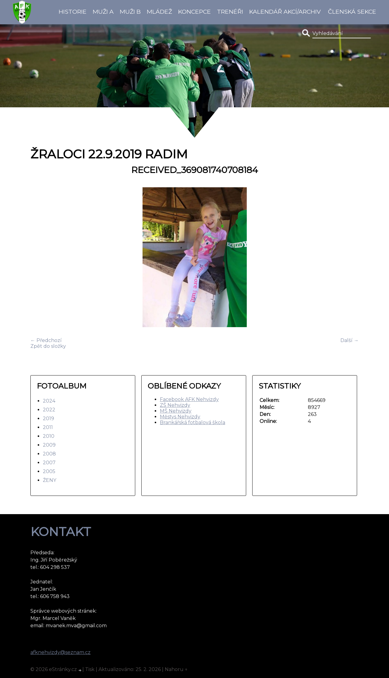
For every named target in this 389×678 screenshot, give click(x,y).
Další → (349, 340)
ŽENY (49, 480)
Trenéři (230, 11)
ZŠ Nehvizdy (175, 405)
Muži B (130, 11)
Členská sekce (352, 11)
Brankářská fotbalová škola (192, 422)
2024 (49, 401)
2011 (48, 427)
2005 (49, 471)
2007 (49, 462)
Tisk (90, 669)
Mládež (159, 11)
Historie (73, 11)
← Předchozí (46, 340)
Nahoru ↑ (176, 669)
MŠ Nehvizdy (175, 411)
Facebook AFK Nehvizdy (189, 399)
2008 (49, 454)
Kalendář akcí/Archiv (285, 11)
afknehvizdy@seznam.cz (60, 652)
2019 (48, 418)
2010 (48, 436)
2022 (49, 410)
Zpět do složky (48, 346)
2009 (49, 445)
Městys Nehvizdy (180, 417)
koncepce (194, 11)
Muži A (103, 11)
